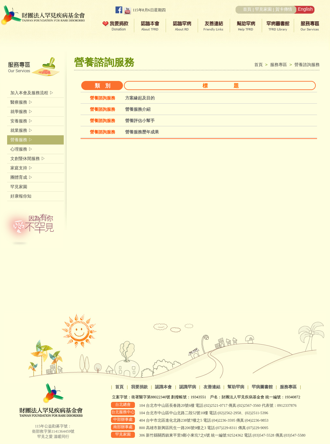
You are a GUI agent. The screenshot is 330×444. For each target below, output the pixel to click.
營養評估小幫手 (140, 120)
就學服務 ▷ (21, 111)
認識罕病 (187, 386)
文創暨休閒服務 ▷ (27, 158)
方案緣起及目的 (140, 98)
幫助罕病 (235, 386)
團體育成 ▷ (21, 177)
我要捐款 (139, 386)
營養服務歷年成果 (142, 132)
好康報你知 (20, 196)
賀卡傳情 (283, 9)
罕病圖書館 (262, 386)
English (305, 9)
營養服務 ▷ (21, 139)
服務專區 (280, 64)
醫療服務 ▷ (21, 102)
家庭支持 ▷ (21, 167)
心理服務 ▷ (21, 149)
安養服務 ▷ (21, 121)
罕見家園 (263, 9)
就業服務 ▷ (21, 130)
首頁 (247, 9)
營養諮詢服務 (307, 64)
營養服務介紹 (137, 109)
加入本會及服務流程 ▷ (32, 92)
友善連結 (212, 386)
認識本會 (163, 386)
